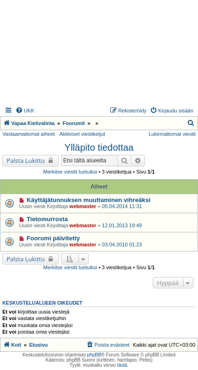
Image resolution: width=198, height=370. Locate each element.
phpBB (94, 354)
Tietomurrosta (47, 219)
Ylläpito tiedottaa (99, 147)
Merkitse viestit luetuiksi (70, 172)
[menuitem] (25, 110)
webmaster (83, 206)
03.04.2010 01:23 (122, 244)
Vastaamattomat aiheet (28, 134)
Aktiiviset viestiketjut (82, 134)
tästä (122, 365)
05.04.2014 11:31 (122, 206)
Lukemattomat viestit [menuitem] (172, 134)
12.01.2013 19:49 (122, 225)
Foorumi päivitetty (53, 238)
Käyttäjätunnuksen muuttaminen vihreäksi (88, 199)
